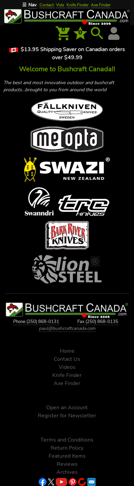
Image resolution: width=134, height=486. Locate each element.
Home (67, 351)
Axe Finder (100, 5)
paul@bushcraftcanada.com (67, 328)
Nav (32, 5)
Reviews (67, 464)
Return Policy (67, 448)
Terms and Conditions (67, 440)
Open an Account (67, 407)
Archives (67, 472)
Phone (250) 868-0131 (36, 321)
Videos (67, 367)
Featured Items (67, 456)
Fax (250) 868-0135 (97, 321)
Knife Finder (77, 5)
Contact (47, 5)
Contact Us (67, 359)
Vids (60, 5)
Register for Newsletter (67, 415)
